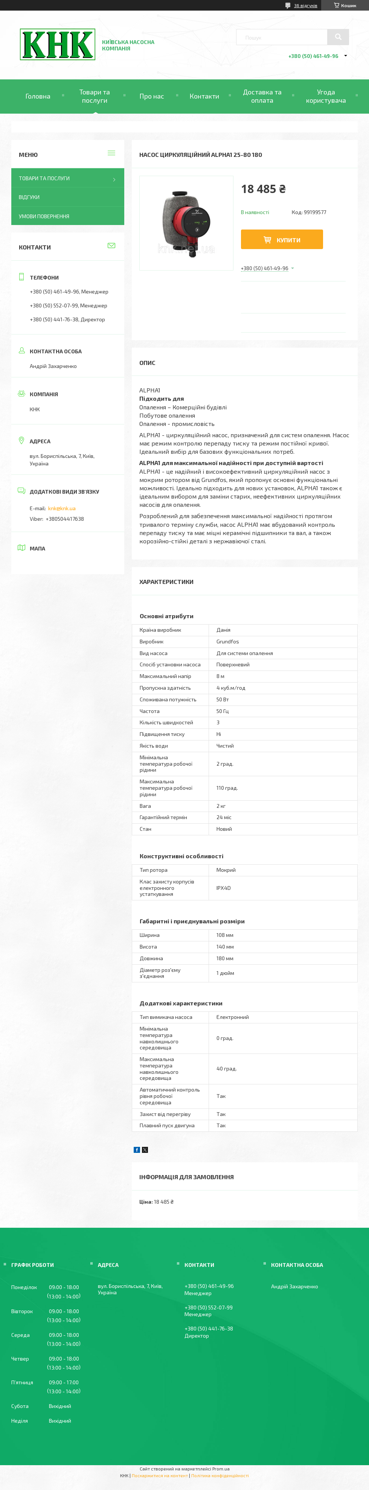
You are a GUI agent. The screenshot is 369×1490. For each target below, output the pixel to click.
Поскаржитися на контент (160, 1475)
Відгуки (29, 197)
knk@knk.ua (62, 508)
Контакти (204, 96)
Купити (288, 239)
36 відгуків (305, 5)
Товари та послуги (94, 96)
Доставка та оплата (262, 96)
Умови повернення (44, 216)
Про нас (151, 96)
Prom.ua (221, 1468)
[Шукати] (338, 37)
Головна (37, 96)
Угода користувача (326, 96)
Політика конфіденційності (220, 1475)
